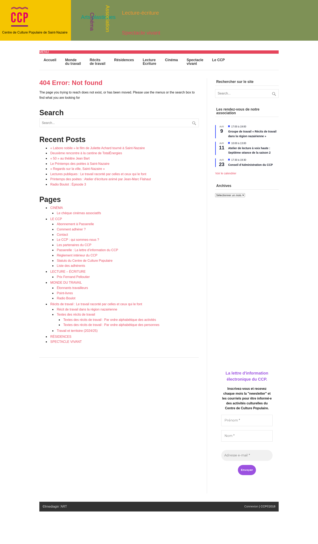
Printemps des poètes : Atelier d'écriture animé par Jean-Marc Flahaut (100, 179)
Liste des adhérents (71, 265)
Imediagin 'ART (56, 506)
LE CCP (56, 219)
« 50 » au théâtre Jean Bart (70, 158)
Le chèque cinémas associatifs (79, 213)
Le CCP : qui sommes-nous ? (78, 239)
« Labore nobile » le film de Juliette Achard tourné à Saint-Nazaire (97, 148)
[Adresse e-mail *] (247, 455)
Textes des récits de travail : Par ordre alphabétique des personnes (111, 325)
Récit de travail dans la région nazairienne (87, 309)
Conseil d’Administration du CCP (250, 164)
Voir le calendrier (225, 173)
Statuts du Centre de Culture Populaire (85, 260)
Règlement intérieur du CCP (77, 255)
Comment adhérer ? (71, 229)
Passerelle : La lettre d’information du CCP (87, 250)
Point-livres (65, 293)
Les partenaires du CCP (74, 245)
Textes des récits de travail (76, 314)
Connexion (251, 506)
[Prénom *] (247, 420)
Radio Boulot (66, 298)
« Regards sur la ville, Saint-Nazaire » (77, 168)
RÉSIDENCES (60, 336)
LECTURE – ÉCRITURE (68, 271)
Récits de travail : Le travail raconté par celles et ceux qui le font (96, 304)
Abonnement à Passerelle (75, 224)
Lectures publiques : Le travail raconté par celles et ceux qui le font (98, 174)
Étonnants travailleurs (72, 288)
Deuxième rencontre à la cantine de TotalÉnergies (86, 153)
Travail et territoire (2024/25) (77, 330)
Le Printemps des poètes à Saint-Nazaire (80, 163)
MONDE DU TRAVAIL (66, 282)
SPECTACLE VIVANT (66, 341)
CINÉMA (56, 208)
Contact (62, 234)
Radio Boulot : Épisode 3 (68, 184)
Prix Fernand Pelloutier (73, 277)
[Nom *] (247, 436)
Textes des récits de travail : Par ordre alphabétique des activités (109, 319)
